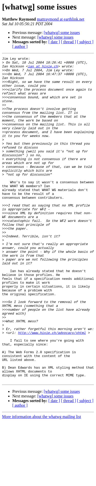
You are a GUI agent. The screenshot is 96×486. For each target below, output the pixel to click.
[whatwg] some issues (62, 32)
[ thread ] (68, 42)
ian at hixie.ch (43, 68)
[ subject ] (85, 42)
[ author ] (20, 46)
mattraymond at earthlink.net (60, 19)
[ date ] (54, 42)
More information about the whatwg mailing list (41, 481)
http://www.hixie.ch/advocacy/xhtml (52, 388)
